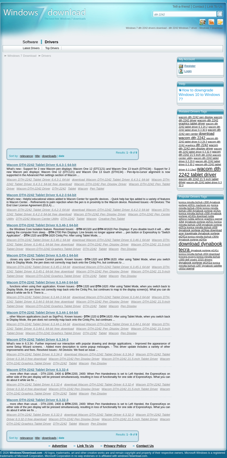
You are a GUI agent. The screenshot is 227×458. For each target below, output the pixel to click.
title (37, 156)
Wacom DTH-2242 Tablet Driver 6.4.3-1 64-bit (41, 165)
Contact (198, 6)
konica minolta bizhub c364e (203, 236)
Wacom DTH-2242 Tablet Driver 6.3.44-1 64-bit (42, 312)
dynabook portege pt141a (196, 262)
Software (30, 42)
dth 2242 (202, 145)
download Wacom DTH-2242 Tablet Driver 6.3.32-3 (99, 414)
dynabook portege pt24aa (194, 230)
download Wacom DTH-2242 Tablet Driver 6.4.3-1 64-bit (110, 179)
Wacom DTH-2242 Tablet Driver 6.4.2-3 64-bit (41, 195)
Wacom (83, 188)
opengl (190, 268)
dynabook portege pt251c (199, 221)
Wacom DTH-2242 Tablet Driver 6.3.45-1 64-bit (42, 255)
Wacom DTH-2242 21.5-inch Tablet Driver (130, 359)
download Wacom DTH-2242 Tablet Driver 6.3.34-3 (99, 354)
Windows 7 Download (21, 55)
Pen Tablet (97, 188)
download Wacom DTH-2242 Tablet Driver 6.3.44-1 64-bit (111, 324)
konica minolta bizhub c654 (194, 254)
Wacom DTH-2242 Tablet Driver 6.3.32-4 (37, 370)
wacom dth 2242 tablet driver (200, 171)
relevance (26, 156)
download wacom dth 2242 (196, 136)
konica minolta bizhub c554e (198, 206)
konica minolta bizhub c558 (195, 213)
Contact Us (145, 446)
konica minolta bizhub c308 (194, 202)
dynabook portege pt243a (193, 239)
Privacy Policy (115, 446)
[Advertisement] (42, 105)
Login (188, 71)
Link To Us (214, 6)
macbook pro (203, 205)
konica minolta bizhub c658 (202, 227)
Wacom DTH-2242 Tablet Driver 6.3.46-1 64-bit (42, 225)
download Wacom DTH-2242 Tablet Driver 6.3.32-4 (99, 384)
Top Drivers (52, 48)
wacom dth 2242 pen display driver (198, 146)
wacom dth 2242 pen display (196, 117)
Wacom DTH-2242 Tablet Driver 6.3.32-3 (37, 400)
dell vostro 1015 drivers (198, 259)
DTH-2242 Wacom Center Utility (37, 218)
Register (190, 66)
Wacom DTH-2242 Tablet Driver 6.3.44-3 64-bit (42, 282)
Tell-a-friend (181, 6)
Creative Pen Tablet (111, 218)
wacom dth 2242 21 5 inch (200, 153)
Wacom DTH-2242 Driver (33, 188)
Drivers (51, 42)
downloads (49, 156)
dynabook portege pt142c (206, 210)
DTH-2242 (59, 188)
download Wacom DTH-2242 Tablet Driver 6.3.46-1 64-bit (111, 240)
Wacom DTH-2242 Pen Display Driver (100, 184)
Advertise (59, 446)
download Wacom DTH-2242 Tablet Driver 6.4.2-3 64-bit (110, 209)
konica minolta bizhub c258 (200, 223)
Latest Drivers (31, 48)
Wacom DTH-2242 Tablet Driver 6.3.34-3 (37, 339)
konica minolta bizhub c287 (199, 264)
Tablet (72, 188)
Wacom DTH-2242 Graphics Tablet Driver (53, 249)
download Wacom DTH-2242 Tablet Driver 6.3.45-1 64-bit (111, 267)
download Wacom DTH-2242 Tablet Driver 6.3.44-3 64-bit (111, 297)
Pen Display (129, 249)
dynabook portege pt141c (205, 250)
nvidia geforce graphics (201, 219)
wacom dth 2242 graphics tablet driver (198, 122)
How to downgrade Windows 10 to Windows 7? (199, 94)
